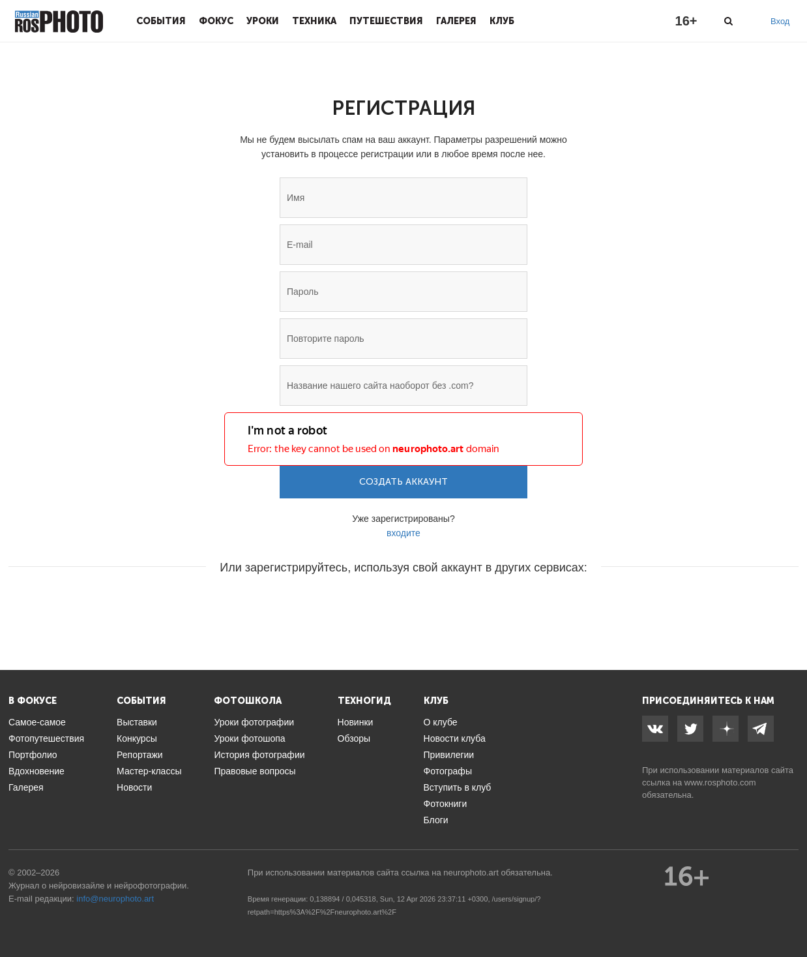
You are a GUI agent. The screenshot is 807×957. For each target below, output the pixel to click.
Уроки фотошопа (249, 738)
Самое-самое (37, 722)
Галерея (456, 21)
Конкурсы (137, 738)
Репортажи (140, 755)
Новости (134, 787)
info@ (87, 899)
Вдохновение (36, 771)
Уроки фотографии (254, 722)
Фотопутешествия (46, 738)
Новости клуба (455, 738)
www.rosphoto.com (720, 782)
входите (403, 533)
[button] (304, 606)
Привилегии (449, 755)
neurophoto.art (126, 899)
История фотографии (259, 755)
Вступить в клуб (458, 787)
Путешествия (386, 21)
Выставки (137, 722)
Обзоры (354, 738)
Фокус (216, 21)
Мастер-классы (149, 771)
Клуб (502, 21)
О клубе (441, 722)
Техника (314, 21)
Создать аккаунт (403, 482)
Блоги (436, 820)
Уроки (262, 21)
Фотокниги (445, 803)
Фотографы (448, 771)
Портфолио (32, 755)
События (161, 21)
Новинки (356, 722)
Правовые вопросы (254, 771)
